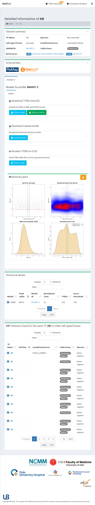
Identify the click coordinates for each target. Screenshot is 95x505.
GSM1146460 (58, 53)
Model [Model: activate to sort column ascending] (10, 296)
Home (9, 24)
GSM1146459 (46, 53)
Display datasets (48, 282)
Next (56, 308)
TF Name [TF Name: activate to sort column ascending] (10, 346)
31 (64, 439)
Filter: (47, 287)
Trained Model (18, 137)
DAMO (11, 93)
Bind (6, 3)
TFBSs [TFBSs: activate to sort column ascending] (65, 296)
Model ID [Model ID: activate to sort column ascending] (34, 295)
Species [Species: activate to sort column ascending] (80, 347)
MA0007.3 (30, 48)
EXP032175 (77, 53)
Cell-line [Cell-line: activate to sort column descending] (22, 347)
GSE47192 (36, 53)
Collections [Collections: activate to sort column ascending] (65, 347)
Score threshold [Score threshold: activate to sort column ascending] (78, 295)
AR (12, 353)
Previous (41, 308)
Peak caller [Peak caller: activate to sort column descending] (22, 295)
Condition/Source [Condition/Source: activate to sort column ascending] (41, 347)
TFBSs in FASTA (36, 112)
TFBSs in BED (18, 112)
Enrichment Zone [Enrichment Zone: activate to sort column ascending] (49, 295)
